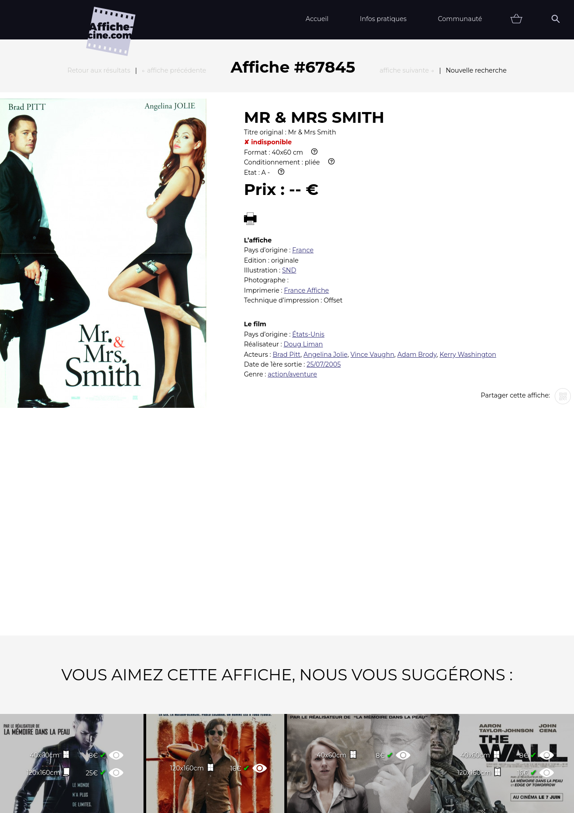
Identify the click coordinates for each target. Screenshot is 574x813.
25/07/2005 (324, 266)
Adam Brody (417, 256)
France (303, 151)
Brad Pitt (286, 256)
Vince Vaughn (373, 256)
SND (289, 172)
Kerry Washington (467, 256)
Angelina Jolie (326, 256)
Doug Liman (303, 246)
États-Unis (308, 236)
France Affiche (306, 192)
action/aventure (292, 276)
